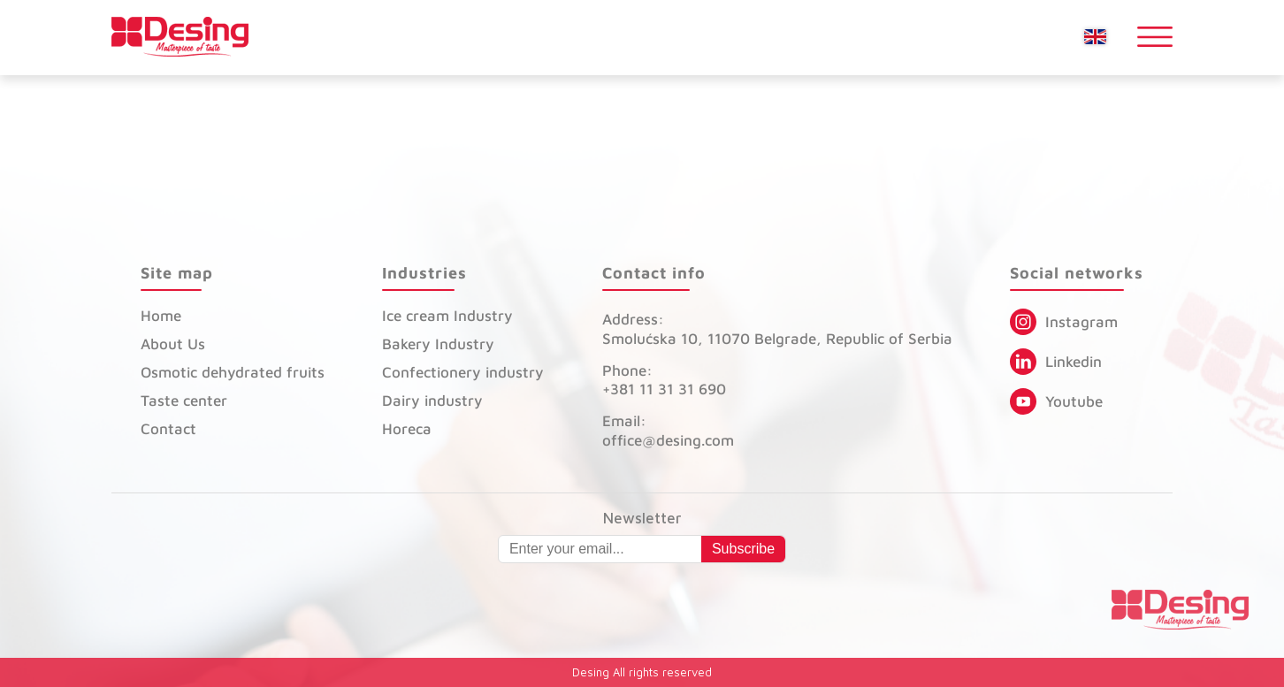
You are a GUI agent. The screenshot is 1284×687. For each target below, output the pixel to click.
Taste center (184, 400)
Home (161, 315)
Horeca (407, 429)
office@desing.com (668, 440)
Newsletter (642, 518)
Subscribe (743, 548)
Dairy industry (432, 400)
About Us (173, 344)
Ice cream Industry (447, 315)
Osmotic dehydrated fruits (233, 372)
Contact (168, 429)
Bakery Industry (438, 344)
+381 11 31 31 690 (664, 389)
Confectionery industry (463, 372)
